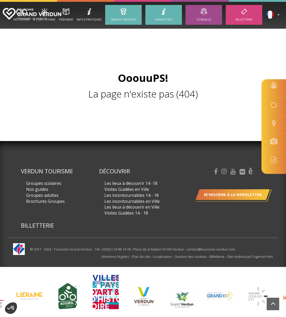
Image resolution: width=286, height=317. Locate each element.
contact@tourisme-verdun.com (211, 249)
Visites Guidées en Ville (126, 189)
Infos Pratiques (89, 19)
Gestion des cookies (191, 256)
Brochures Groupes (45, 201)
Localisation (163, 256)
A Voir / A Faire (44, 19)
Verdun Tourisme (47, 171)
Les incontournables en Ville (132, 201)
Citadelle (203, 19)
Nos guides (37, 189)
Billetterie (244, 19)
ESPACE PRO (163, 19)
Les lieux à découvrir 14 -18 (130, 183)
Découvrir (21, 19)
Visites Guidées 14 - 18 (126, 213)
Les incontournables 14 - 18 (131, 195)
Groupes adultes (42, 195)
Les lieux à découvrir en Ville (131, 207)
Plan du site (141, 256)
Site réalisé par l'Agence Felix (250, 256)
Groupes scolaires (43, 183)
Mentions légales (116, 256)
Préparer (66, 19)
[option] (144, 296)
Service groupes (123, 19)
